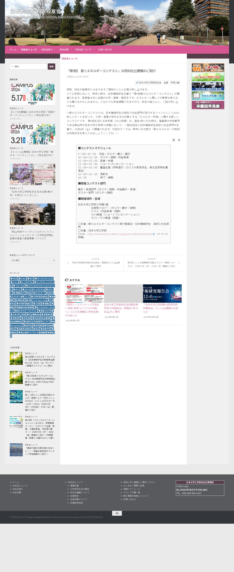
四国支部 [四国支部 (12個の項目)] (20, 300)
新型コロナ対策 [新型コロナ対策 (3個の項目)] (47, 311)
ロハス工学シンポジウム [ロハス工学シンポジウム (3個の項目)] (34, 289)
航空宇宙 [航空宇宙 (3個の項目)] (46, 329)
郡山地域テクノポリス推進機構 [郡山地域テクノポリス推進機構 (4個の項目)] (33, 332)
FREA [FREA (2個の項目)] (15, 278)
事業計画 (74, 485)
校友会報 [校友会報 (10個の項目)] (27, 318)
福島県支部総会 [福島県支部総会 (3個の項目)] (25, 329)
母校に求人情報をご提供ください (139, 482)
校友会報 (64, 49)
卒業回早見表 (76, 503)
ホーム (13, 49)
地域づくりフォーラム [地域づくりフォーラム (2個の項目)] (37, 300)
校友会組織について (79, 492)
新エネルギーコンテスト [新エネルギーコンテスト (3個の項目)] (27, 311)
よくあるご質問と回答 (133, 485)
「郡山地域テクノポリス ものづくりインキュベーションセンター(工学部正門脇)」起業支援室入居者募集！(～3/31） (32, 235)
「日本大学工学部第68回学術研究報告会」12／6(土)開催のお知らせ (160, 308)
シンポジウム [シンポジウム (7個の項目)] (27, 282)
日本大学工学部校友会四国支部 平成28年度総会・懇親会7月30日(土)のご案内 (121, 308)
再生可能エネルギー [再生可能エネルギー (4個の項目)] (36, 293)
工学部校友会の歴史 (79, 489)
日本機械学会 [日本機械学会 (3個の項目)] (34, 314)
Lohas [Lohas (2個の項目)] (23, 278)
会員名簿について (78, 499)
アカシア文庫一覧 (131, 492)
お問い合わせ (105, 49)
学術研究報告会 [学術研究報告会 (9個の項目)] (25, 304)
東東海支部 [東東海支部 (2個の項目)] (48, 314)
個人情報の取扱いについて (136, 496)
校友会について (83, 49)
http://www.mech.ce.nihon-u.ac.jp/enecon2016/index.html (121, 233)
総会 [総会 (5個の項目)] (37, 329)
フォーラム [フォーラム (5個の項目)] (19, 286)
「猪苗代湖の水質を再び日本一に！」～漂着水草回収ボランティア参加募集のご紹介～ (40, 451)
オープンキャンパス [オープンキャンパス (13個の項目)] (45, 278)
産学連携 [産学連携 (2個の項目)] (39, 325)
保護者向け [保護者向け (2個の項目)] (19, 293)
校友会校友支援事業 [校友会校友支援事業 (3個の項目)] (43, 318)
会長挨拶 (74, 496)
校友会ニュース (29, 49)
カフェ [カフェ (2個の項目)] (15, 282)
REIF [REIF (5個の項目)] (31, 278)
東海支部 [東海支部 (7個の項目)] (16, 318)
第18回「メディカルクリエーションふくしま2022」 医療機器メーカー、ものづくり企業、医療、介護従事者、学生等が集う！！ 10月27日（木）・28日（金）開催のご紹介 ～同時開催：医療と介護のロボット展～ (40, 429)
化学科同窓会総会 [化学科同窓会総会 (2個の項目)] (40, 296)
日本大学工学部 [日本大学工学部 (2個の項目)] (19, 314)
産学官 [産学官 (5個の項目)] (29, 325)
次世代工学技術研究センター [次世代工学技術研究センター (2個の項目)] (37, 321)
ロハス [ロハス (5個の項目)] (18, 289)
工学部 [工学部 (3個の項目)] (38, 304)
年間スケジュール (131, 489)
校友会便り (47, 49)
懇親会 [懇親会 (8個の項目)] (47, 304)
